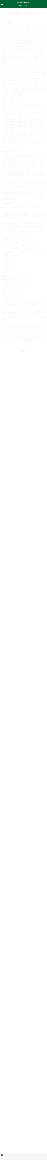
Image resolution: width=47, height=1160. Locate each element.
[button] (2, 4)
